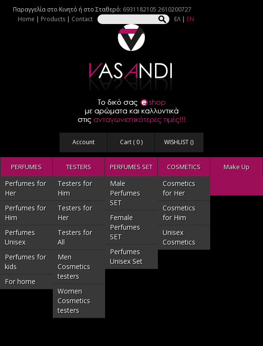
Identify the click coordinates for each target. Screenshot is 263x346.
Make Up (237, 166)
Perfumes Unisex (20, 237)
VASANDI (131, 57)
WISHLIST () (178, 142)
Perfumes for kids (25, 261)
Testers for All (75, 237)
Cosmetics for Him (179, 212)
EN (190, 19)
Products (53, 19)
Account (83, 142)
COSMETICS (184, 166)
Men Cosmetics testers (74, 266)
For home (20, 281)
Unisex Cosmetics (179, 237)
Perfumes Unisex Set (126, 256)
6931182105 (139, 9)
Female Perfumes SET (125, 227)
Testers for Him (75, 188)
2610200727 (174, 9)
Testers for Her (75, 212)
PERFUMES (26, 166)
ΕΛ (177, 19)
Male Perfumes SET (125, 193)
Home (26, 19)
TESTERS (78, 166)
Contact (82, 19)
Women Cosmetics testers (74, 300)
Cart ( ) (131, 142)
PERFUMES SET (131, 166)
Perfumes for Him (25, 212)
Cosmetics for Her (179, 188)
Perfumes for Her (25, 188)
